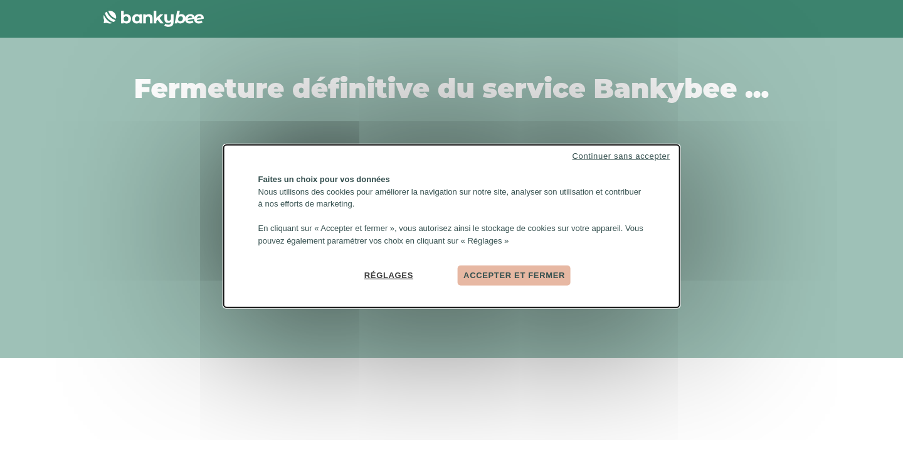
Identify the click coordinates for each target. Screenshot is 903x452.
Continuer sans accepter (621, 156)
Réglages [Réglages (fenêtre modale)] (388, 275)
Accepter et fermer (514, 275)
